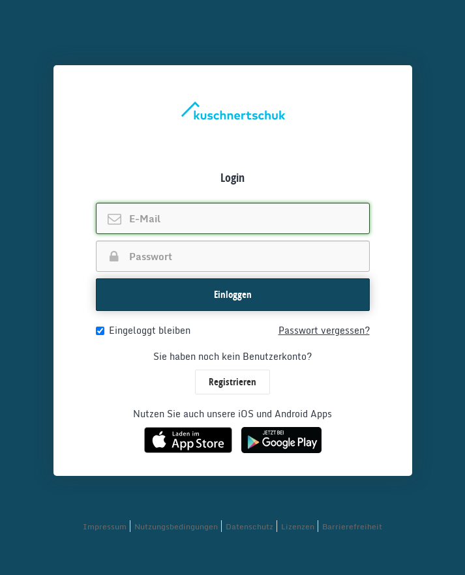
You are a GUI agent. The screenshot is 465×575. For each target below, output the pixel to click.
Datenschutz (249, 526)
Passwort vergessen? (324, 330)
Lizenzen (297, 526)
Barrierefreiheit (352, 526)
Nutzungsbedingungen (176, 526)
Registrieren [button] (232, 382)
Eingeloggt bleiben (143, 330)
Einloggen (233, 294)
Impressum (105, 526)
